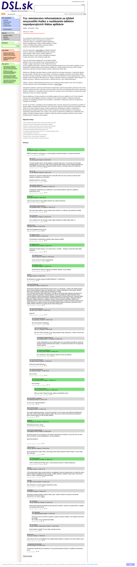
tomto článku (39, 50)
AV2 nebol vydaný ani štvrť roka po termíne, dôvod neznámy (35, 134)
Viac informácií (92, 564)
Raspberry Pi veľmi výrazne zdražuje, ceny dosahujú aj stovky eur (36, 138)
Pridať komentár (27, 556)
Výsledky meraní (7, 25)
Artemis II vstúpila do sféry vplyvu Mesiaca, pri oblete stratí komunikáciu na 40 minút (10, 76)
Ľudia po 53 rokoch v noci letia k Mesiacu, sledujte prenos (35, 136)
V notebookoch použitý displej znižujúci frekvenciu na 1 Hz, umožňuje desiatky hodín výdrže (41, 131)
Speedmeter (6, 35)
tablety (36, 28)
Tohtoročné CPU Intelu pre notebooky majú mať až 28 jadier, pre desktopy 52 (9, 81)
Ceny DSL (5, 20)
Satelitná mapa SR (7, 29)
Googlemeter (6, 38)
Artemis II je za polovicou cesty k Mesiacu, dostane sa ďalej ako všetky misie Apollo (10, 67)
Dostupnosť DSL (7, 21)
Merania (10, 35)
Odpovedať (29, 155)
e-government (31, 28)
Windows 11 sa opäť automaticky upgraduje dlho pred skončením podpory (9, 72)
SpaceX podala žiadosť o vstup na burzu (31, 132)
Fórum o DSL (6, 23)
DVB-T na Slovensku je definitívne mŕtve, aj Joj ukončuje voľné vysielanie (9, 54)
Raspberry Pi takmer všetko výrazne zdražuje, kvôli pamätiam (9, 58)
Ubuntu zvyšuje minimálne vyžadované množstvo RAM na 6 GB (36, 129)
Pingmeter (5, 37)
